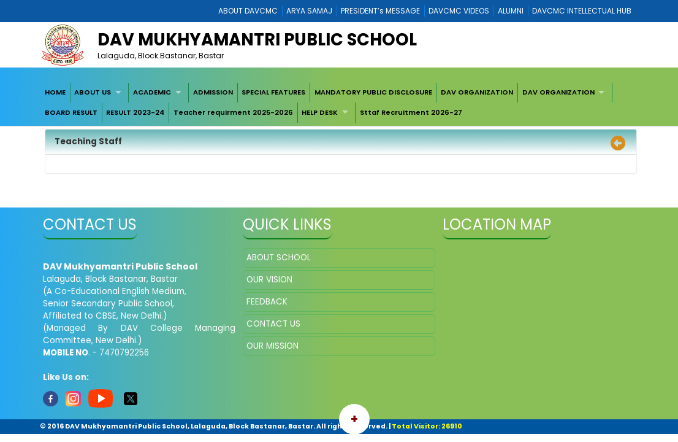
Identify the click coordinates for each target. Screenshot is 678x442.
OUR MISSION (272, 346)
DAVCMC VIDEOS (459, 11)
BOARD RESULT (71, 112)
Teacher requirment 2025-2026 (233, 112)
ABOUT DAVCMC (248, 11)
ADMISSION (213, 92)
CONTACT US (273, 324)
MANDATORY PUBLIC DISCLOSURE (373, 92)
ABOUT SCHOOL (278, 257)
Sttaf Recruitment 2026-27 (411, 112)
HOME (55, 92)
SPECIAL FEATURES (273, 92)
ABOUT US (92, 92)
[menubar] (338, 103)
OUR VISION (269, 279)
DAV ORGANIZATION (477, 92)
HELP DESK (320, 112)
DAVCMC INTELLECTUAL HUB (581, 11)
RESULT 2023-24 (135, 112)
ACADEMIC (152, 92)
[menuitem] (55, 93)
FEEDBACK (267, 302)
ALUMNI (511, 11)
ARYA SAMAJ (309, 11)
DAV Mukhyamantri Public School (257, 40)
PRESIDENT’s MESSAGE (380, 11)
